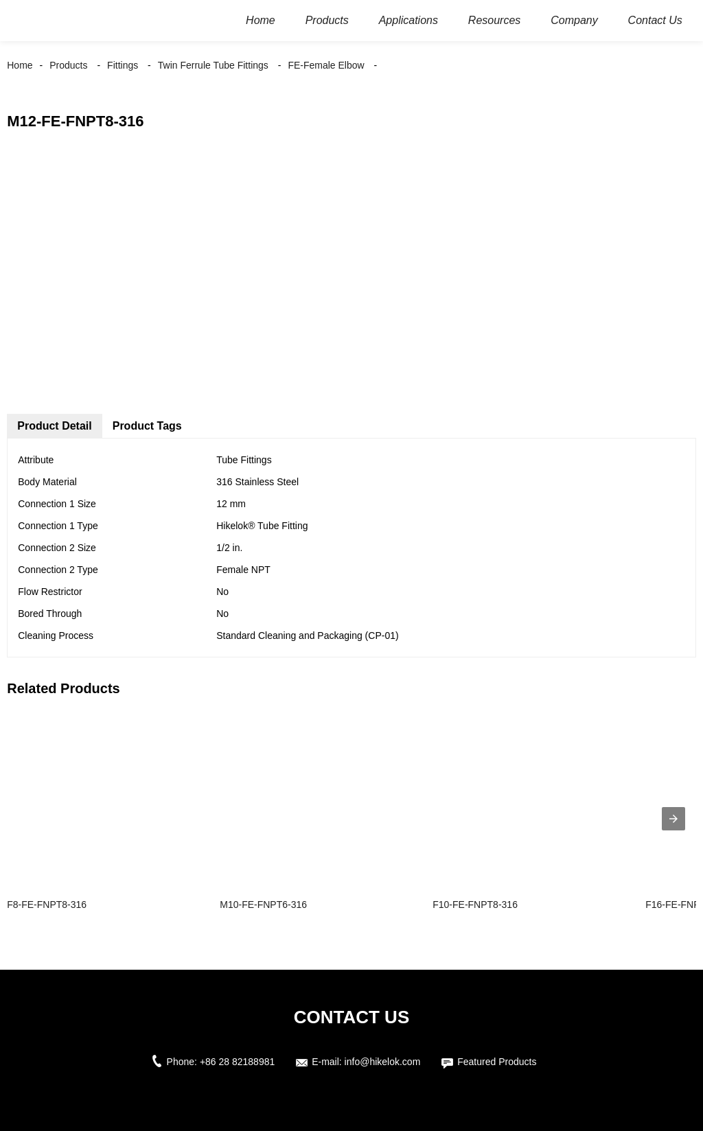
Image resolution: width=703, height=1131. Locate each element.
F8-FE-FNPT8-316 (47, 904)
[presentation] (673, 818)
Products (68, 65)
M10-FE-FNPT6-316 (263, 904)
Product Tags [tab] (147, 426)
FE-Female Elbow (326, 65)
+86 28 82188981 (237, 1061)
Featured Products (496, 1061)
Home (19, 65)
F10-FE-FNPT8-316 (475, 904)
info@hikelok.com (383, 1061)
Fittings (122, 65)
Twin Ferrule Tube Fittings (213, 65)
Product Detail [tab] (54, 426)
